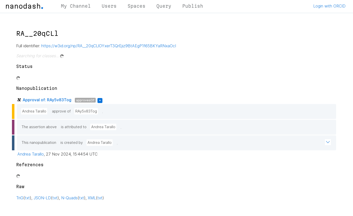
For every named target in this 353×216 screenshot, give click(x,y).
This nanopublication (39, 142)
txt (27, 197)
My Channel (76, 5)
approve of (61, 111)
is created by (71, 142)
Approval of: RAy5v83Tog (47, 99)
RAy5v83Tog (86, 111)
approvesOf (85, 100)
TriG (19, 197)
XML (92, 197)
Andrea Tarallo (34, 111)
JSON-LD (42, 197)
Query (163, 5)
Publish (192, 5)
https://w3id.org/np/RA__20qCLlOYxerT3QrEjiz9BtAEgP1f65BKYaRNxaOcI (108, 45)
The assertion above (39, 127)
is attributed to (74, 127)
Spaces (136, 5)
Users (109, 5)
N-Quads (69, 197)
